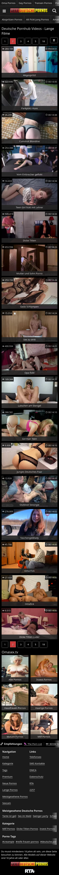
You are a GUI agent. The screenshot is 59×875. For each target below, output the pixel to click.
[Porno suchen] (4, 10)
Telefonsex (35, 756)
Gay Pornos (25, 3)
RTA (32, 783)
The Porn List (33, 743)
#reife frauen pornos (27, 841)
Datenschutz (36, 776)
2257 (32, 789)
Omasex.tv (10, 652)
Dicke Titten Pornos (27, 828)
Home (5, 756)
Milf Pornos (8, 828)
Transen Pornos (43, 3)
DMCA (33, 770)
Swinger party (40, 815)
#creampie (8, 841)
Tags (4, 770)
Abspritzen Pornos (12, 19)
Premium (7, 776)
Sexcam (6, 803)
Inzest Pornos (47, 828)
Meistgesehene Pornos (15, 796)
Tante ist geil (9, 815)
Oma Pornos (8, 3)
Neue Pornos (9, 783)
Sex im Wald (24, 815)
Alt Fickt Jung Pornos (37, 19)
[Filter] (54, 40)
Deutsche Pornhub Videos (22, 28)
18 (43, 41)
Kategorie (7, 763)
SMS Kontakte (37, 763)
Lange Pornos (10, 789)
